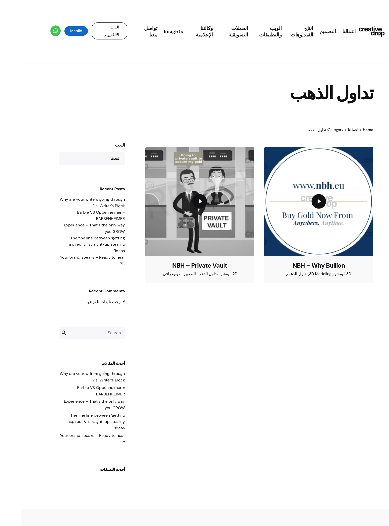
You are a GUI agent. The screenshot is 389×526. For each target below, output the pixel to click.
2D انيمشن (207, 273)
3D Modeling (299, 273)
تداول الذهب (186, 273)
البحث (98, 145)
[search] (43, 333)
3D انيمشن (321, 273)
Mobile (54, 30)
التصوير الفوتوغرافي (157, 273)
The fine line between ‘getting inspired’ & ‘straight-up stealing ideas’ (74, 244)
